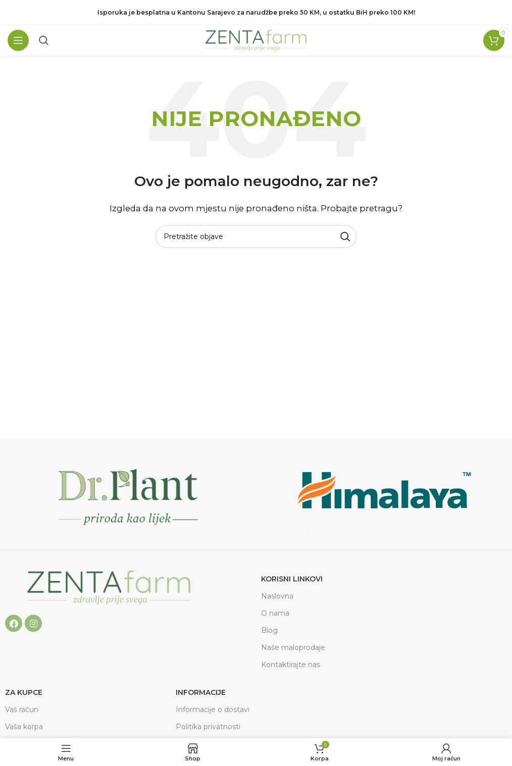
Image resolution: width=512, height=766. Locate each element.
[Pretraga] (44, 40)
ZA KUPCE (23, 692)
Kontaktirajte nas (290, 664)
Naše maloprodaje (293, 647)
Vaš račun (21, 709)
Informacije (201, 692)
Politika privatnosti (208, 726)
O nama (275, 613)
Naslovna (277, 596)
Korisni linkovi (292, 578)
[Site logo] (256, 39)
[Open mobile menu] (18, 40)
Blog (269, 630)
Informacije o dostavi (212, 709)
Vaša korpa (24, 726)
